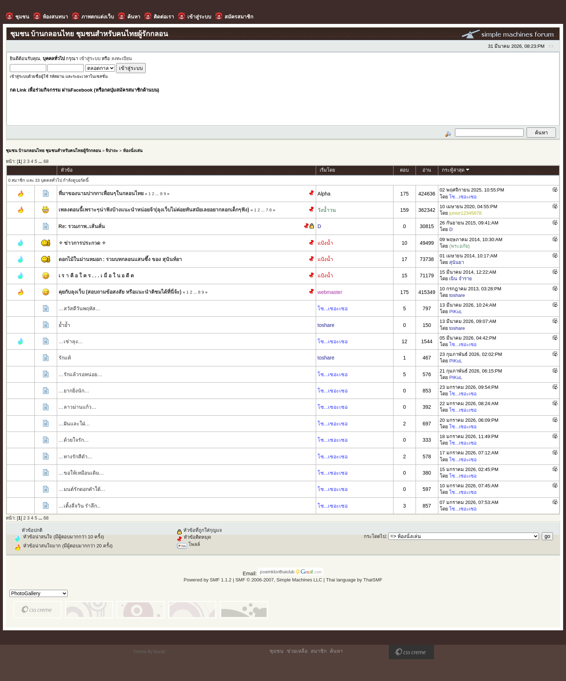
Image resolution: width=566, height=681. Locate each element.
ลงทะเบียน (121, 58)
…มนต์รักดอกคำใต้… (82, 489)
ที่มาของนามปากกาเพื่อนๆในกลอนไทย (101, 193)
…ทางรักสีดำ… (76, 456)
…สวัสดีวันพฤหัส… (80, 308)
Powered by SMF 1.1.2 (207, 580)
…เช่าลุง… (71, 341)
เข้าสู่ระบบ (90, 58)
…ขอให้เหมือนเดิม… (81, 473)
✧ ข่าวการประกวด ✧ (82, 243)
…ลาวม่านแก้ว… (78, 407)
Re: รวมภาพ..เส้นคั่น (82, 226)
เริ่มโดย (327, 170)
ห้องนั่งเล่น (132, 150)
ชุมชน (276, 651)
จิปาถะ (112, 150)
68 (45, 161)
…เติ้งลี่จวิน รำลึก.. (79, 506)
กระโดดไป (375, 536)
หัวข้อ (67, 170)
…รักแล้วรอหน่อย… (80, 374)
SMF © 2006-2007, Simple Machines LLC (278, 580)
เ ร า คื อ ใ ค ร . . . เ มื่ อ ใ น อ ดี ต (96, 275)
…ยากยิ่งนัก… (74, 391)
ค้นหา (336, 651)
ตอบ (404, 170)
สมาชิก (319, 651)
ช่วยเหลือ (297, 651)
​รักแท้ (65, 358)
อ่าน (426, 170)
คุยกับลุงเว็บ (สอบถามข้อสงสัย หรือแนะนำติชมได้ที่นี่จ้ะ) (120, 292)
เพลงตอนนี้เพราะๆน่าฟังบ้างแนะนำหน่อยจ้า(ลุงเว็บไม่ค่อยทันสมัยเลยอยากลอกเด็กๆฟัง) (154, 210)
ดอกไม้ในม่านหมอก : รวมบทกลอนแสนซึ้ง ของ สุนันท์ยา (120, 259)
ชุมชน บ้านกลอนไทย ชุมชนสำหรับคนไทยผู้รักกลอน (53, 150)
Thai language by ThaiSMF (354, 580)
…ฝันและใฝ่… (74, 423)
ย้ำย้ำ (64, 325)
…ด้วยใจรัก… (74, 440)
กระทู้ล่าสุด (456, 170)
